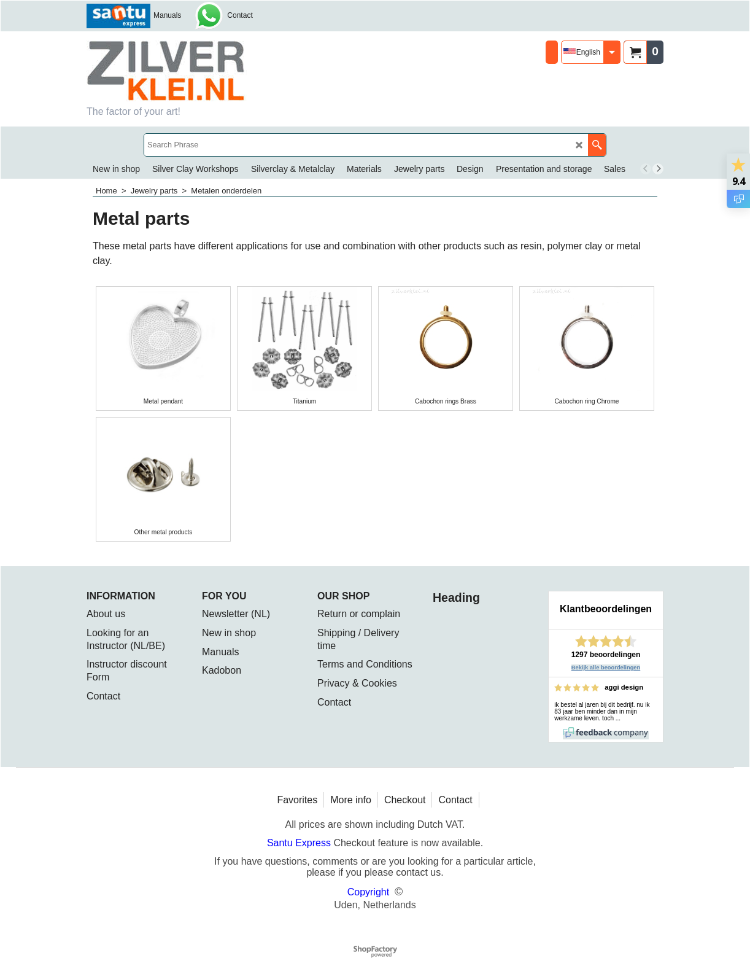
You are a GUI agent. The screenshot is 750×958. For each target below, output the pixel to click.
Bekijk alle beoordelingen (606, 667)
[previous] (645, 168)
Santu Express (300, 843)
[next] (657, 168)
